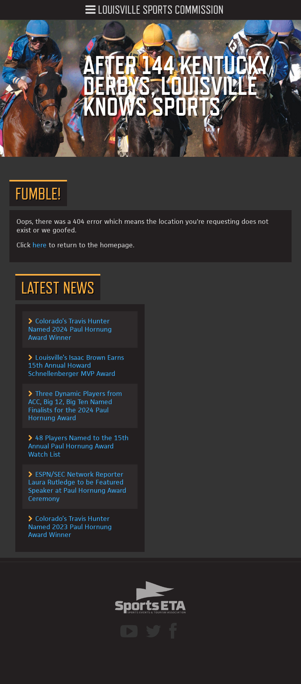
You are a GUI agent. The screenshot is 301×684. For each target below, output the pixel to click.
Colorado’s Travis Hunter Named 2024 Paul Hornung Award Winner (70, 329)
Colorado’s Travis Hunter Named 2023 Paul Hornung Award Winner (70, 526)
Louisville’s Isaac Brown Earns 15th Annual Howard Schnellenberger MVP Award (76, 365)
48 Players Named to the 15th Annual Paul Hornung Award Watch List (78, 446)
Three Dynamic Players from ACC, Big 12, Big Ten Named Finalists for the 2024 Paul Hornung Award (75, 405)
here (40, 245)
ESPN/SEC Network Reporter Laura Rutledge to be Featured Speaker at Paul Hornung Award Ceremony (77, 486)
